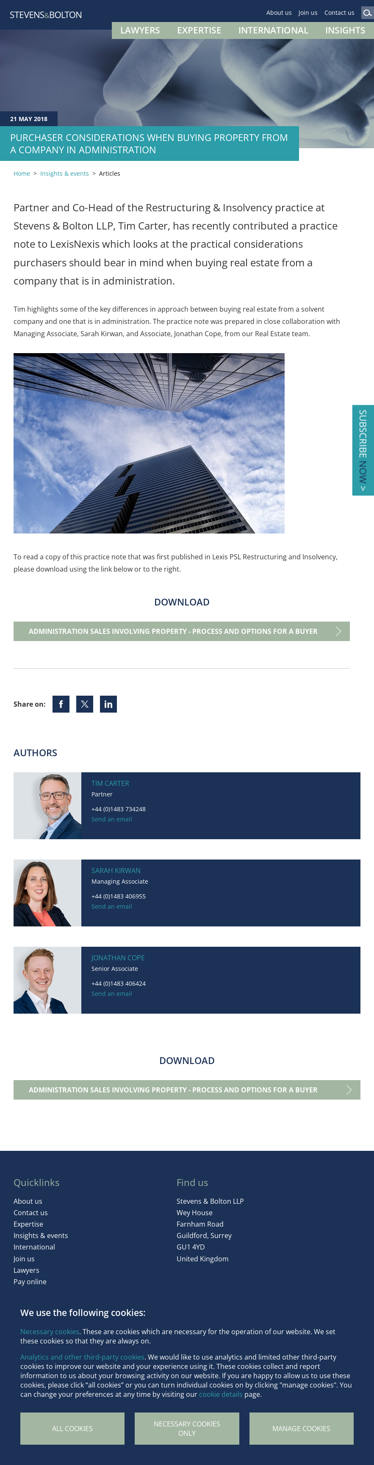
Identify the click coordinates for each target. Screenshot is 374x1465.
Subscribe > (363, 450)
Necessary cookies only (187, 1428)
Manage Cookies (301, 1428)
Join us (308, 12)
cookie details (221, 1394)
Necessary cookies (49, 1331)
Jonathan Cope (118, 957)
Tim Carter (110, 783)
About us (279, 12)
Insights (345, 30)
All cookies (72, 1428)
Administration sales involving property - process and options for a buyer (173, 631)
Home (22, 173)
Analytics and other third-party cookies (82, 1357)
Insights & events (64, 173)
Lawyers (140, 30)
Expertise (199, 30)
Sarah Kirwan (116, 870)
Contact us (339, 12)
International (273, 30)
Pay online (30, 1281)
